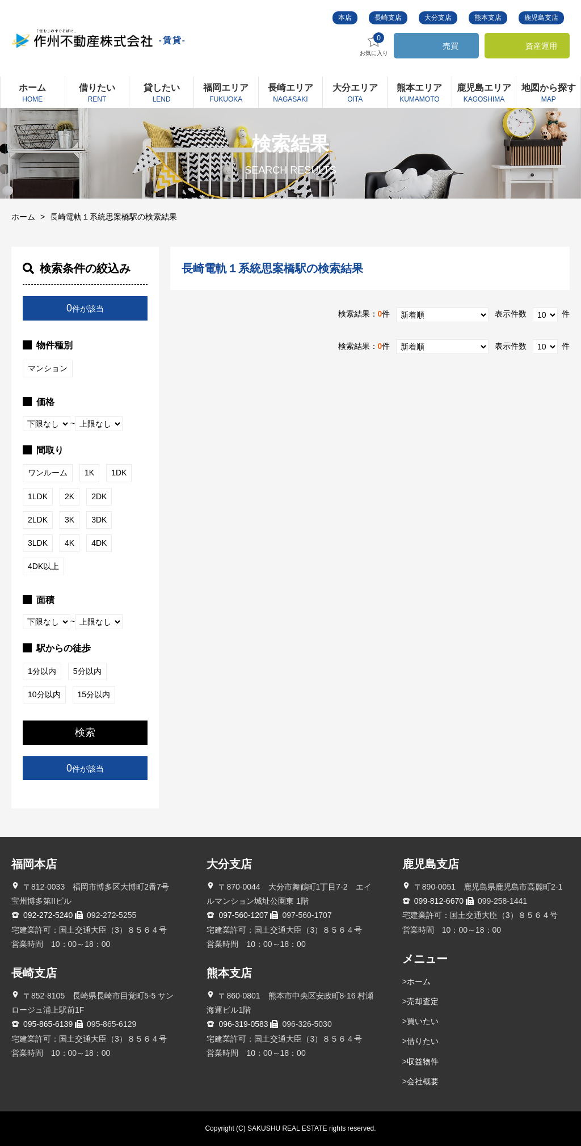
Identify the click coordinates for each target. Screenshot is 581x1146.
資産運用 (541, 45)
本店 (345, 18)
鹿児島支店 (541, 18)
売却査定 (423, 1001)
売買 (450, 45)
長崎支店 (388, 18)
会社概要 (423, 1081)
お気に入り (374, 44)
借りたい (423, 1041)
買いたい (423, 1021)
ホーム (23, 216)
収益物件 (423, 1061)
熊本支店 (488, 18)
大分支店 (438, 18)
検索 (85, 732)
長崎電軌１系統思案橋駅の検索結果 (113, 216)
